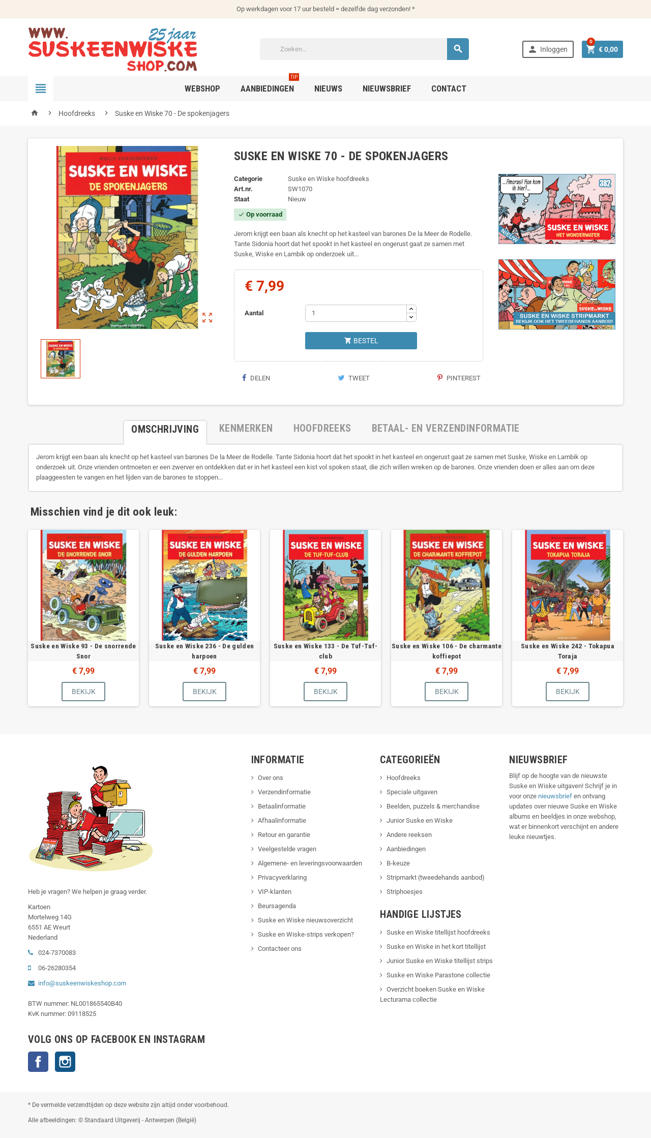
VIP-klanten (274, 891)
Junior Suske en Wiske (420, 820)
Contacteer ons (280, 948)
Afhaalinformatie (282, 820)
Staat (241, 199)
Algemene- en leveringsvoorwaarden (310, 863)
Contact (448, 88)
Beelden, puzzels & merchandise (433, 806)
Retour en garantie (284, 834)
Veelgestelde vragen (287, 849)
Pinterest (459, 378)
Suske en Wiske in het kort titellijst (436, 946)
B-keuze (398, 863)
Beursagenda (277, 906)
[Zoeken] (364, 49)
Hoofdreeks (404, 778)
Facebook (38, 1062)
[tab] (165, 428)
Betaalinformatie (282, 806)
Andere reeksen (409, 834)
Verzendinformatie (284, 792)
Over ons (270, 778)
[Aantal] (356, 313)
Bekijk (84, 691)
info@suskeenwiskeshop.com (82, 983)
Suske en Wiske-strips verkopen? (306, 934)
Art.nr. (243, 189)
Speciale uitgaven (412, 792)
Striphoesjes (405, 891)
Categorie (248, 179)
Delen (256, 378)
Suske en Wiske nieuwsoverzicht (305, 920)
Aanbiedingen (406, 849)
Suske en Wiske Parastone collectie (438, 975)
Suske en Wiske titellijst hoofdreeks (438, 932)
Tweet (354, 378)
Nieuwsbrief (387, 88)
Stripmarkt (402, 877)
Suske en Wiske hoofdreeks (328, 179)
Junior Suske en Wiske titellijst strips (440, 961)
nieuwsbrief (555, 796)
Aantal (254, 313)
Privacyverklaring (282, 877)
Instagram (65, 1062)
